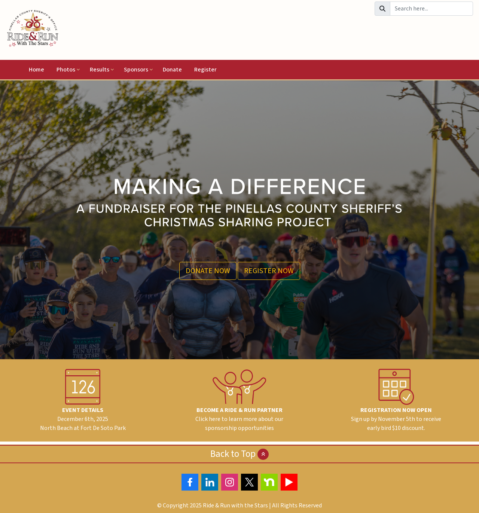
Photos (66, 69)
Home (36, 69)
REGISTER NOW (269, 271)
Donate (172, 69)
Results (99, 69)
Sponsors (136, 69)
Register (205, 69)
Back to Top (239, 454)
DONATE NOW (208, 271)
